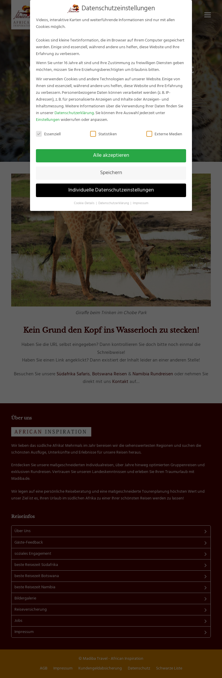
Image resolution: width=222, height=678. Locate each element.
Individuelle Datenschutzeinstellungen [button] (111, 190)
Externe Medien (164, 134)
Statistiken (103, 134)
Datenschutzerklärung (74, 113)
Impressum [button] (140, 203)
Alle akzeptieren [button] (111, 155)
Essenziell (48, 134)
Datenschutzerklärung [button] (114, 203)
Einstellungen (48, 119)
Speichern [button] (111, 173)
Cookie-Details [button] (84, 203)
